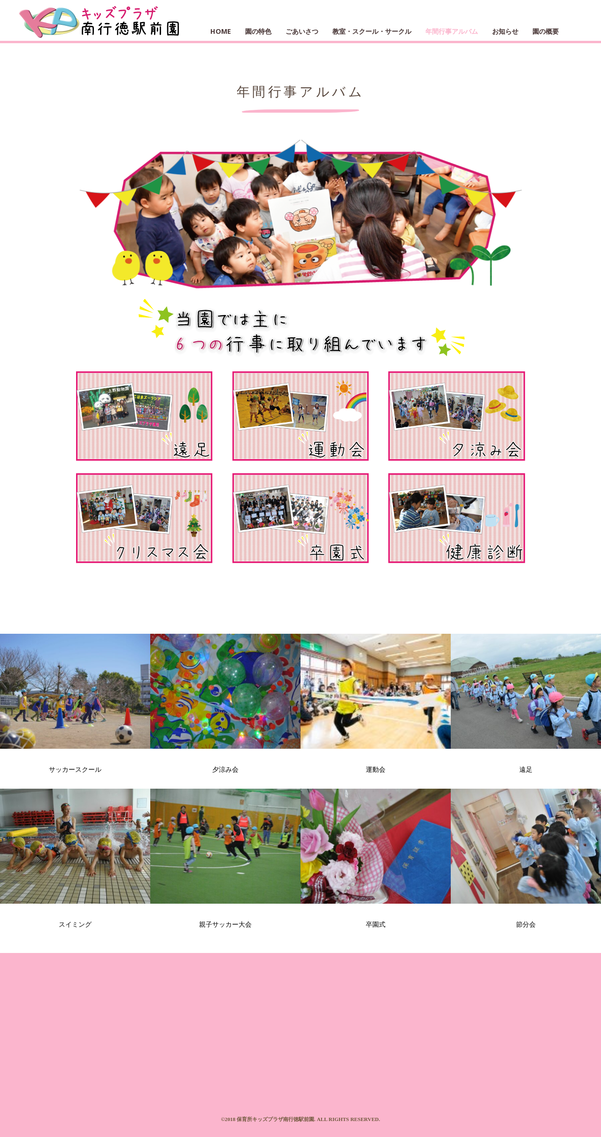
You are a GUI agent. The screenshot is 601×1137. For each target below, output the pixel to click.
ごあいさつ (301, 31)
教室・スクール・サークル (371, 31)
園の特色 (258, 31)
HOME (220, 31)
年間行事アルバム (451, 31)
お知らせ (505, 31)
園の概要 (545, 31)
